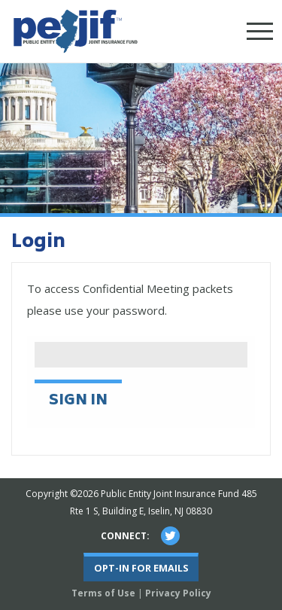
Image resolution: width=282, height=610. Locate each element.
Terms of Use (103, 593)
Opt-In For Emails (141, 568)
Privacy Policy (178, 593)
